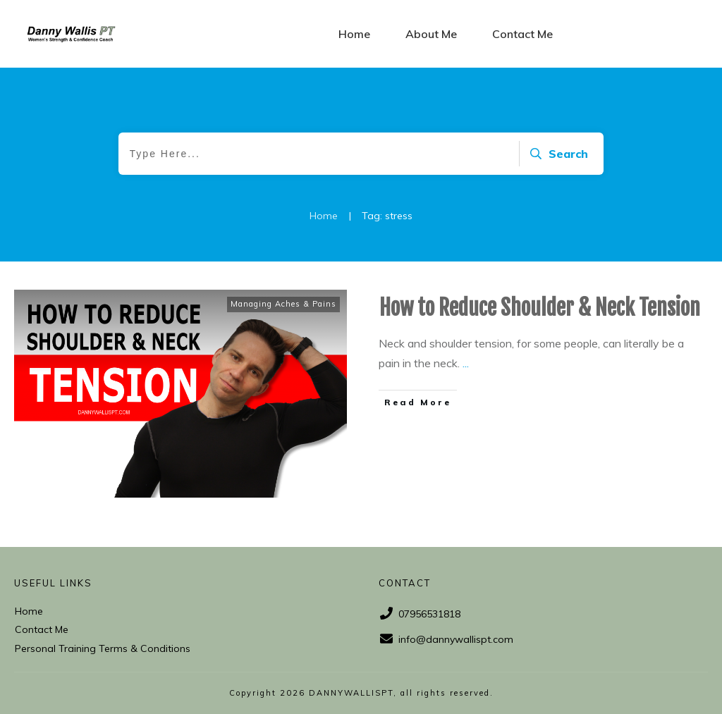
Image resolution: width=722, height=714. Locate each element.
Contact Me (41, 629)
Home (29, 611)
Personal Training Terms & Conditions (102, 648)
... (466, 363)
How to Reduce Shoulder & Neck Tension (539, 308)
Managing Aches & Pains (283, 304)
